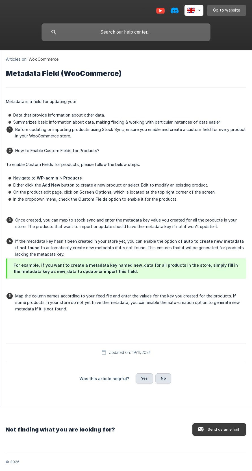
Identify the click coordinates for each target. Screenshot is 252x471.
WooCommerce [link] (43, 59)
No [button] (163, 378)
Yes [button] (144, 378)
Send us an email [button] (223, 429)
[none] (193, 10)
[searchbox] (126, 32)
